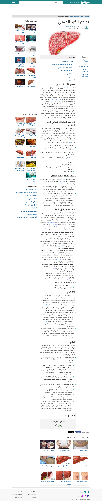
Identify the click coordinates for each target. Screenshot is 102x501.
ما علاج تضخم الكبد (84, 61)
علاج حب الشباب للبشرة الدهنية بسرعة (26, 193)
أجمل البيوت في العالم (30, 205)
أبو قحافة (34, 208)
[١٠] (46, 304)
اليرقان (70, 157)
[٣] (45, 117)
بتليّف (56, 224)
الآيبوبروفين (59, 246)
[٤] (44, 117)
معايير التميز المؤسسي (30, 196)
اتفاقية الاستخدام (17, 494)
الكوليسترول (57, 259)
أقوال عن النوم (32, 199)
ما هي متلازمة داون (31, 202)
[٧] (65, 154)
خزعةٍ (72, 335)
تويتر (72, 432)
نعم (60, 425)
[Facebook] (88, 492)
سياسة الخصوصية (32, 494)
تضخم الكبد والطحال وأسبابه (83, 66)
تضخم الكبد (69, 88)
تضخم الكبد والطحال (85, 70)
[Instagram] (81, 492)
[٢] (53, 94)
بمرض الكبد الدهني (55, 99)
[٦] (48, 145)
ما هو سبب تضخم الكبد (85, 75)
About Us (34, 497)
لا (55, 425)
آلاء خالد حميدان (69, 27)
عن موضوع (33, 491)
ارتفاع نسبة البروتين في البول (28, 211)
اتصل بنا (20, 491)
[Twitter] (85, 492)
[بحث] (61, 2)
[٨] (61, 183)
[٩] (54, 268)
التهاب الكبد (50, 222)
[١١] (62, 362)
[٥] (69, 142)
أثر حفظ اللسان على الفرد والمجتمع (27, 217)
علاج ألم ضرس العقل (31, 189)
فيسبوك (78, 432)
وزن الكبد (62, 181)
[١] (54, 94)
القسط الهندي (32, 214)
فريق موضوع (18, 497)
